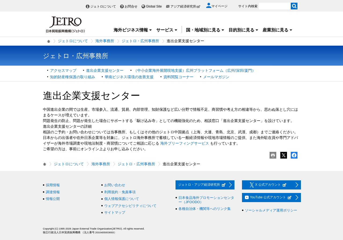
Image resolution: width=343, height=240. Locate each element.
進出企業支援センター (105, 70)
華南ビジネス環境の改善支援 (129, 77)
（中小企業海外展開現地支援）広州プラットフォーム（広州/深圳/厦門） (194, 70)
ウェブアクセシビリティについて (130, 206)
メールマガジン (216, 77)
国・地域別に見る (205, 30)
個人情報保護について (121, 199)
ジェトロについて (103, 6)
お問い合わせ (114, 185)
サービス (167, 30)
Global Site (154, 6)
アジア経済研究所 (185, 6)
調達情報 (53, 192)
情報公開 (53, 199)
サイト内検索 (248, 6)
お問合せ (131, 6)
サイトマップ (114, 212)
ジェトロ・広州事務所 (140, 41)
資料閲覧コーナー (178, 77)
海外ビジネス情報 (133, 30)
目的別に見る (244, 30)
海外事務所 (104, 41)
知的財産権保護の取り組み (72, 77)
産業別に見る (278, 30)
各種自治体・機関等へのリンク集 (204, 209)
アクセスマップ (63, 70)
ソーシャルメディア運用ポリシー (271, 210)
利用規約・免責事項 (120, 192)
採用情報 (53, 185)
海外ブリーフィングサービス (184, 143)
